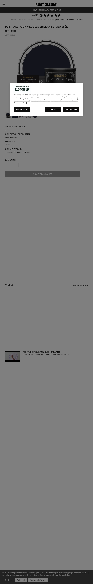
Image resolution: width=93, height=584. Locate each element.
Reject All (53, 109)
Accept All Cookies (71, 109)
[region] (46, 99)
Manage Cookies (22, 109)
